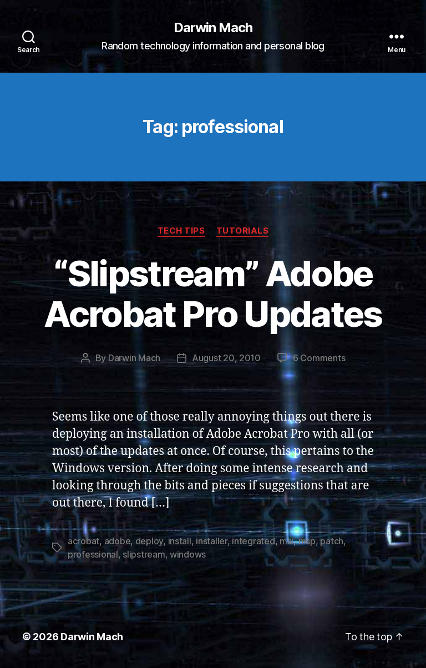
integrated (253, 540)
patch (331, 540)
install (179, 540)
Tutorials (242, 231)
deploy (149, 540)
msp (307, 540)
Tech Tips (181, 231)
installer (211, 540)
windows (188, 554)
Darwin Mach (213, 27)
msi (286, 540)
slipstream (144, 554)
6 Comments (319, 357)
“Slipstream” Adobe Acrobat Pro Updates (213, 293)
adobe (117, 540)
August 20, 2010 (226, 357)
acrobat (83, 540)
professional (93, 554)
